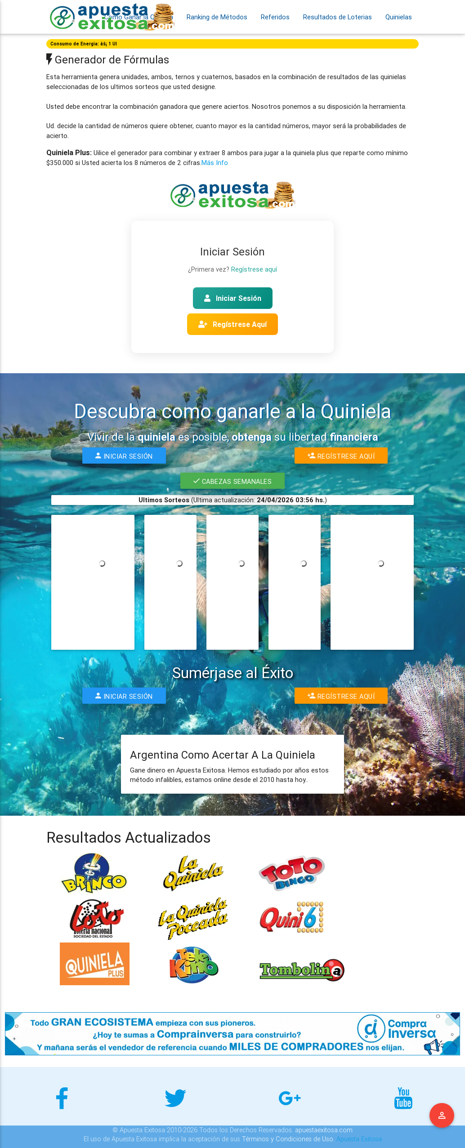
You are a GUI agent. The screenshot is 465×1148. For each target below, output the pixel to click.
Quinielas (398, 17)
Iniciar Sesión (232, 298)
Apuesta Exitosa (359, 1139)
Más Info (214, 162)
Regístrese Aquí (232, 324)
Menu (442, 1115)
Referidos (275, 17)
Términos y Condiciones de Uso (287, 1139)
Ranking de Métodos (217, 17)
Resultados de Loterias (337, 17)
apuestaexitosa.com (324, 1130)
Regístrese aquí (254, 269)
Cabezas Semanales (232, 481)
